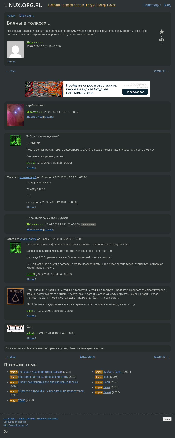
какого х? (159, 71)
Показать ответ (35, 116)
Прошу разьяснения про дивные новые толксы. (48, 382)
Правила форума (26, 418)
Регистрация (152, 5)
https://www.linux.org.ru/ (15, 425)
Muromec (32, 112)
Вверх (167, 419)
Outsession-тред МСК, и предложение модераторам (51, 391)
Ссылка (12, 61)
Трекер (101, 5)
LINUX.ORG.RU (23, 5)
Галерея (67, 5)
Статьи (79, 5)
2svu (13, 71)
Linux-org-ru (26, 15)
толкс (21, 400)
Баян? (107, 392)
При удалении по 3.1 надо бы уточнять (43, 376)
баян (106, 376)
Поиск (111, 5)
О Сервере (9, 418)
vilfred (30, 333)
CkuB (29, 310)
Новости (54, 5)
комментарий (28, 177)
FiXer (29, 42)
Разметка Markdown (47, 418)
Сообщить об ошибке (14, 422)
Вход (167, 5)
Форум (90, 5)
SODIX (30, 162)
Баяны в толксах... (28, 22)
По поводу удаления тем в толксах (40, 371)
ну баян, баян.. (112, 371)
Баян (106, 382)
